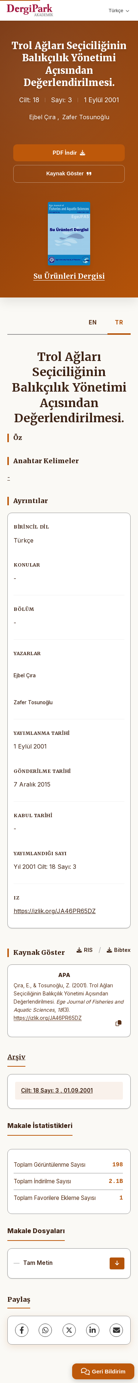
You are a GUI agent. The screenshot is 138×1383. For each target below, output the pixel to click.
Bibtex (119, 950)
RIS (85, 950)
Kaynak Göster (69, 173)
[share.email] (116, 1330)
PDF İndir (69, 152)
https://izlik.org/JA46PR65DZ (55, 911)
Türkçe (119, 10)
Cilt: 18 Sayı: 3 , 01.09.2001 (57, 1090)
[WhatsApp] (45, 1330)
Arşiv (16, 1057)
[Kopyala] (118, 1023)
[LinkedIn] (92, 1330)
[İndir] (117, 1263)
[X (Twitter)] (69, 1330)
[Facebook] (21, 1330)
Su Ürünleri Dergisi (69, 276)
